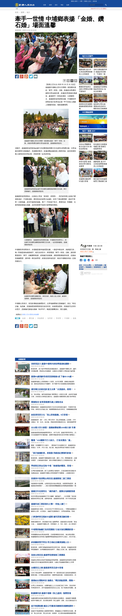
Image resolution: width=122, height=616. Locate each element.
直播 (44, 5)
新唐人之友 (87, 1)
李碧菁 (58, 318)
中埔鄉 (66, 318)
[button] (46, 53)
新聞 (50, 5)
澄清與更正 (97, 267)
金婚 (24, 318)
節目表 (95, 1)
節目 (56, 5)
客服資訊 (89, 267)
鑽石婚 (31, 318)
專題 (62, 5)
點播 (67, 5)
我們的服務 (98, 265)
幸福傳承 (40, 318)
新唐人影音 (74, 1)
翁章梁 (50, 318)
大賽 (81, 1)
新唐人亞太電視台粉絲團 (30, 314)
